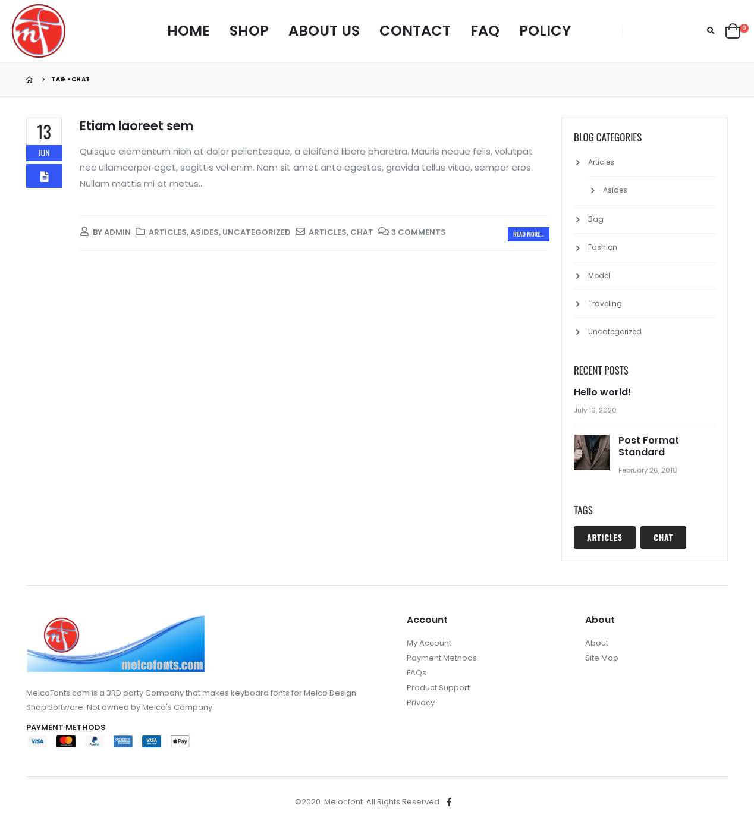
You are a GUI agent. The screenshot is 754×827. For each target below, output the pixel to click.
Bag (596, 219)
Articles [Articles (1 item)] (605, 537)
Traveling (605, 303)
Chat (361, 232)
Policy (545, 30)
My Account (429, 643)
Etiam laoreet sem (136, 125)
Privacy (421, 702)
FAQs (416, 672)
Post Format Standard (648, 446)
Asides (204, 232)
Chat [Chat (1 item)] (663, 537)
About (596, 643)
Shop (249, 30)
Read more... (528, 233)
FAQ (484, 30)
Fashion (602, 247)
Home (188, 30)
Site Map (601, 658)
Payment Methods (442, 658)
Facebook (449, 802)
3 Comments (418, 232)
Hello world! (602, 392)
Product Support (438, 687)
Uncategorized (256, 232)
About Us (324, 30)
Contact (415, 30)
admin (117, 232)
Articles (168, 232)
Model (599, 276)
